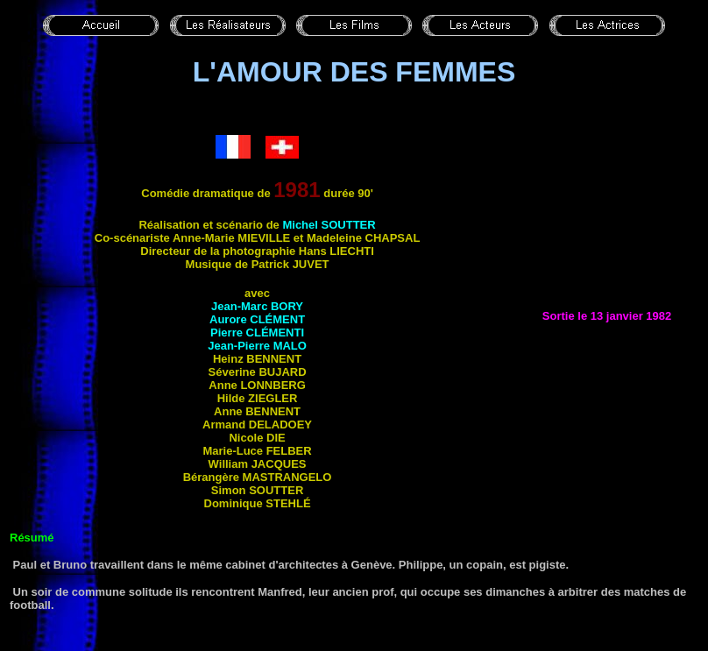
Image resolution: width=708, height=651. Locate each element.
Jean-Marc (257, 306)
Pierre (257, 332)
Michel (328, 224)
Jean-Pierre (257, 345)
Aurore (257, 319)
